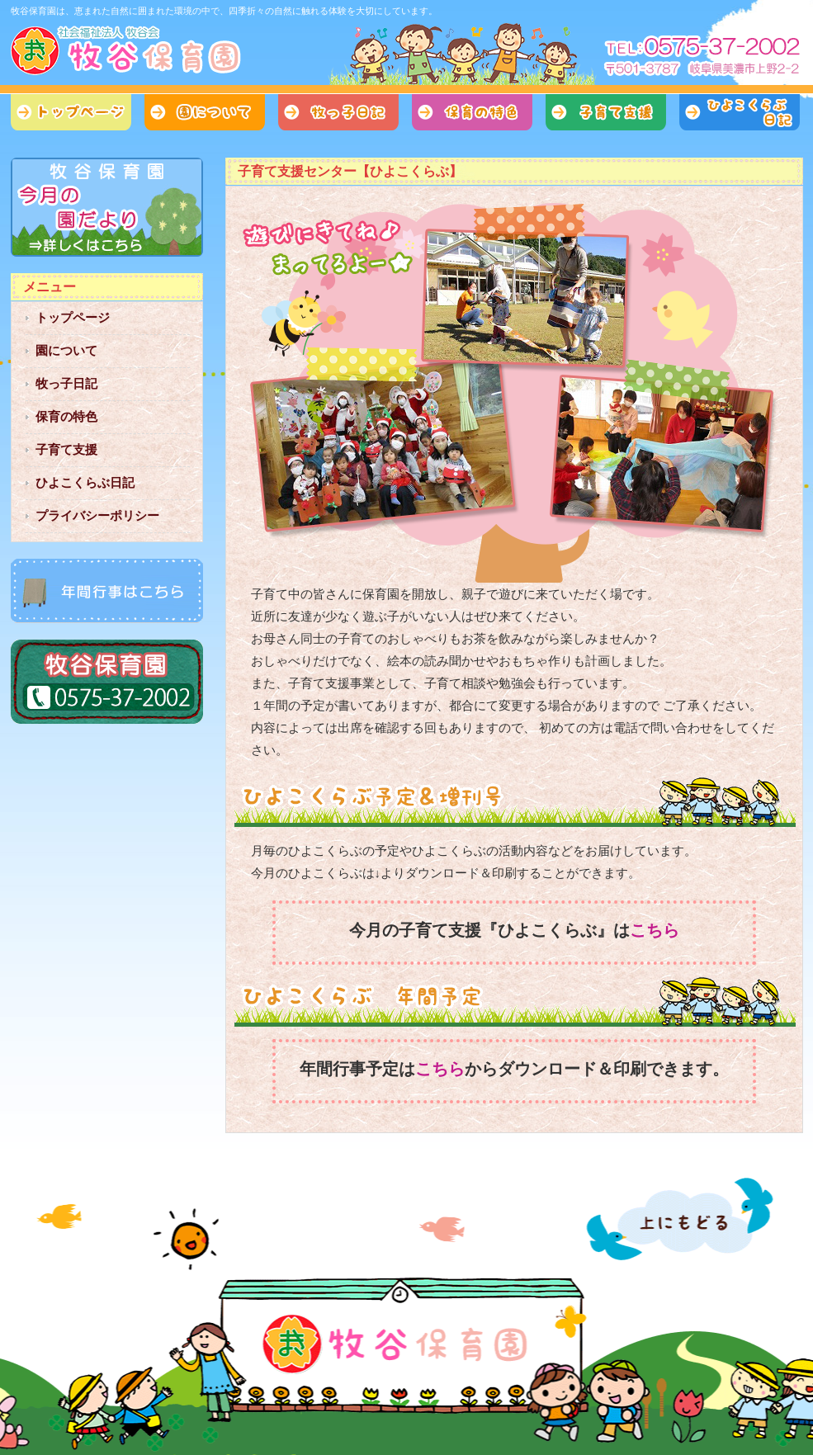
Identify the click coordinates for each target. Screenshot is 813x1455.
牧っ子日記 (338, 112)
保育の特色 (472, 112)
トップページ (71, 112)
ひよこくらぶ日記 (739, 112)
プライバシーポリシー (97, 515)
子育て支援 (606, 112)
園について (204, 112)
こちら (654, 930)
